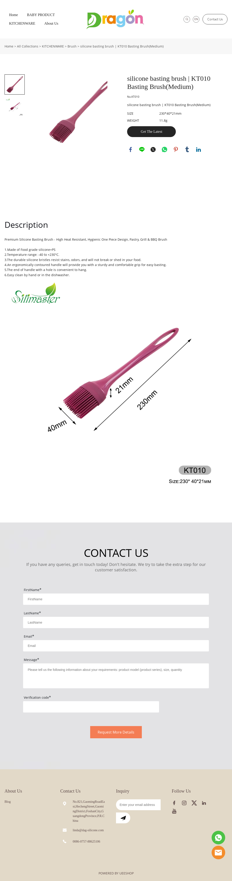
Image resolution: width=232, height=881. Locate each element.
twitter (153, 149)
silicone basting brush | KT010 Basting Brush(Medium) (122, 46)
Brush (72, 46)
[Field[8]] (116, 622)
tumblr (187, 149)
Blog (8, 801)
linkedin (198, 149)
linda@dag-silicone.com (88, 830)
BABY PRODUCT (41, 15)
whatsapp (164, 149)
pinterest (175, 149)
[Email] (138, 804)
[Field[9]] (116, 645)
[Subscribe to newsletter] (123, 817)
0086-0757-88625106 (86, 841)
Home (13, 15)
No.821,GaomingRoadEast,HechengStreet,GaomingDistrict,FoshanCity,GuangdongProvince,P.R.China (89, 811)
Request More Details (116, 732)
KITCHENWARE (22, 23)
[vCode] (91, 706)
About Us (51, 23)
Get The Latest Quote (151, 133)
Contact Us (215, 19)
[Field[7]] (116, 599)
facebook (130, 149)
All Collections (27, 46)
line (141, 149)
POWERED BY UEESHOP (116, 873)
